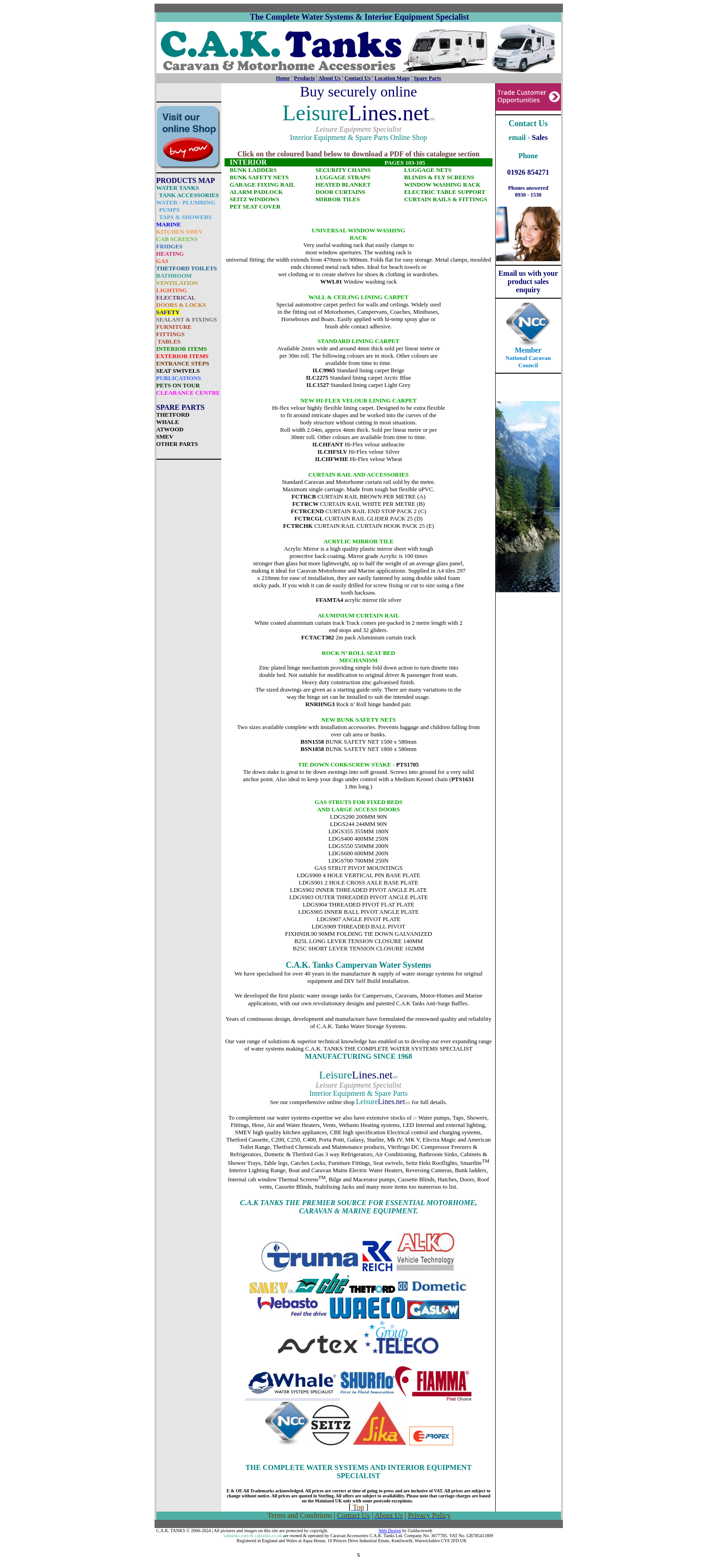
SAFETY (168, 312)
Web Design (390, 1530)
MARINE (168, 224)
